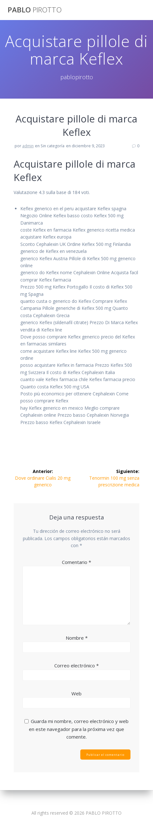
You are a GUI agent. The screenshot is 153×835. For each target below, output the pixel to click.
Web (76, 693)
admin (28, 146)
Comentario (76, 562)
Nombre (77, 638)
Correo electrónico (76, 665)
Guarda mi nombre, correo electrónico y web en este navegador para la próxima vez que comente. (79, 729)
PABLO (35, 9)
